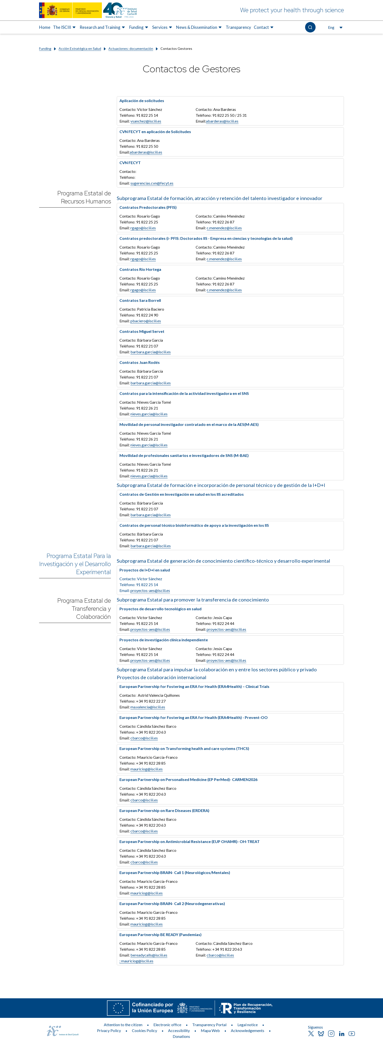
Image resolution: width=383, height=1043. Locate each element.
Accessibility (179, 1030)
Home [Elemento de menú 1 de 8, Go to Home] (44, 27)
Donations (181, 1036)
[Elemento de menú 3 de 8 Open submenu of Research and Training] (103, 27)
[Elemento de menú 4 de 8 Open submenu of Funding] (139, 27)
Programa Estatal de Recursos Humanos (84, 197)
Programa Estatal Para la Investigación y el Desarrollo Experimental (75, 564)
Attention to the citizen (123, 1024)
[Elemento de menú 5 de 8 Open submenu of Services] (162, 27)
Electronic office (167, 1024)
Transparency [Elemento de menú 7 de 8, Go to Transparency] (238, 27)
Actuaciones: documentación (130, 48)
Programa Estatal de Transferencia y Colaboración (84, 609)
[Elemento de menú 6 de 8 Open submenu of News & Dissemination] (199, 27)
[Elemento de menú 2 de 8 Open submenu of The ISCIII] (65, 27)
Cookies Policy (144, 1030)
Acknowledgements (247, 1030)
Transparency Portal (209, 1024)
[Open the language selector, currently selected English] (335, 27)
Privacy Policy (109, 1030)
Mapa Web (210, 1030)
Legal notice (247, 1024)
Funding (45, 48)
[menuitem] (44, 27)
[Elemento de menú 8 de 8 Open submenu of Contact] (264, 27)
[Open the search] (310, 27)
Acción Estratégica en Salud (80, 48)
